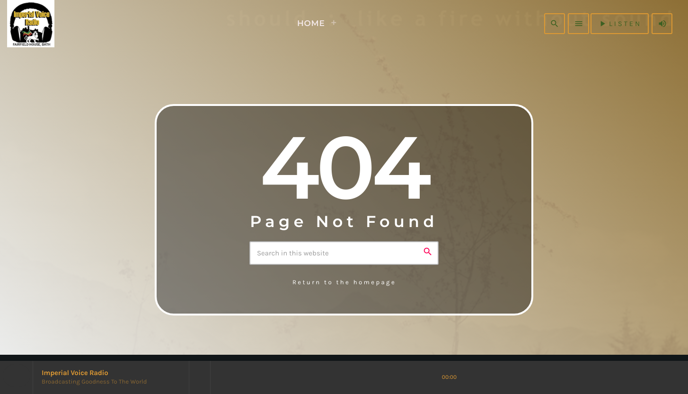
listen (620, 23)
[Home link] (46, 23)
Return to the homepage (344, 282)
